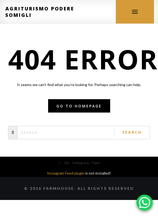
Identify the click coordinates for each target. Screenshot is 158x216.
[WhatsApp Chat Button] (145, 203)
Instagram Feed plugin (65, 173)
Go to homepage (79, 106)
